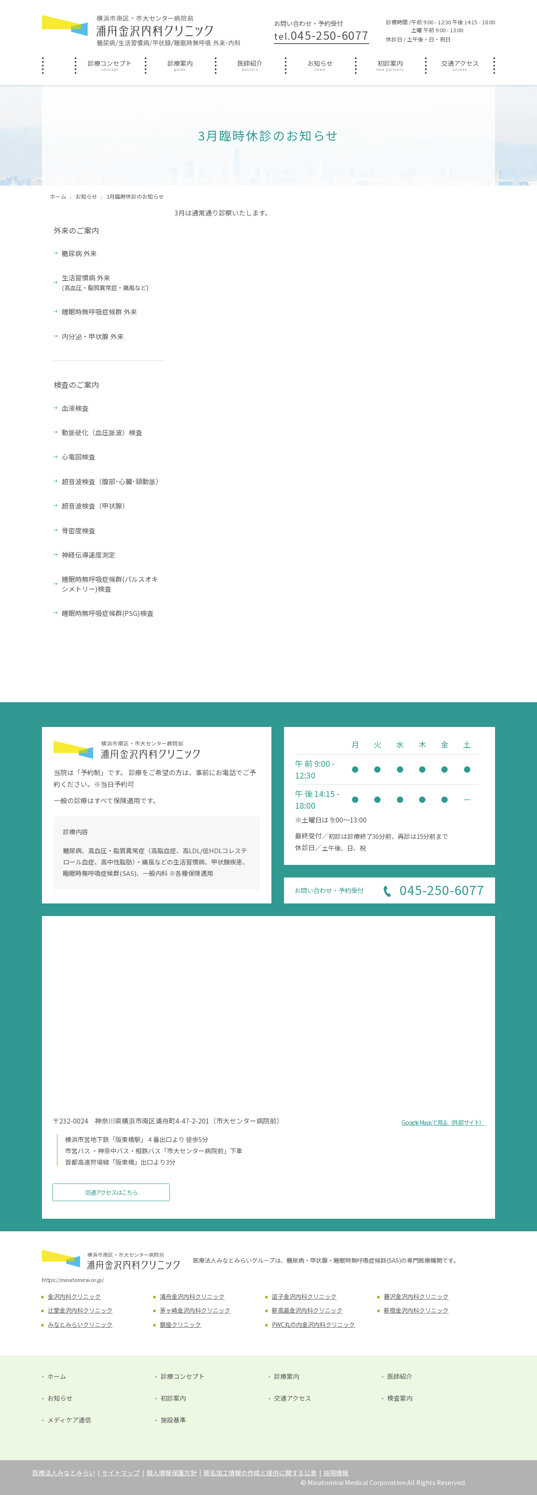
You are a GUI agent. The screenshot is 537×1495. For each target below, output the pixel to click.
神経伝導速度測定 (88, 555)
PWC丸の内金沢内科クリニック (313, 1324)
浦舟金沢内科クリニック (192, 1296)
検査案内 (399, 1398)
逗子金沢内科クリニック (304, 1296)
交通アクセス (460, 63)
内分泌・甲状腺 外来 (93, 336)
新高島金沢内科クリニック (307, 1310)
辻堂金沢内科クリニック (80, 1310)
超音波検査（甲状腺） (95, 506)
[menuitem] (58, 65)
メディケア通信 (69, 1419)
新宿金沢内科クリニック (416, 1310)
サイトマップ (121, 1472)
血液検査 (75, 408)
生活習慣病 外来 (105, 282)
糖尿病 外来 (79, 253)
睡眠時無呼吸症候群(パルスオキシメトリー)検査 (110, 583)
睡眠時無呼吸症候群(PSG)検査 (108, 613)
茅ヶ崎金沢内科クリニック (195, 1310)
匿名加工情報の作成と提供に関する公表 (260, 1472)
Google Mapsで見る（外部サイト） (443, 1122)
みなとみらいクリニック (80, 1324)
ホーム (58, 62)
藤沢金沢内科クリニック (416, 1296)
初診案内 (390, 63)
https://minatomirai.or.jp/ (73, 1280)
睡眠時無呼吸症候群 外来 (99, 311)
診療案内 (180, 63)
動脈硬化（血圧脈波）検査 (102, 432)
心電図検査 (78, 457)
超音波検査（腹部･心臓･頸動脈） (112, 481)
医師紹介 (250, 63)
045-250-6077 (321, 35)
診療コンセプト (110, 63)
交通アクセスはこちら (111, 1192)
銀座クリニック (180, 1324)
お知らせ (320, 63)
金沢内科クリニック (74, 1296)
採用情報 (336, 1472)
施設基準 (173, 1419)
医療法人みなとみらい (63, 1472)
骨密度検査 (78, 530)
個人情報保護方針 (171, 1472)
